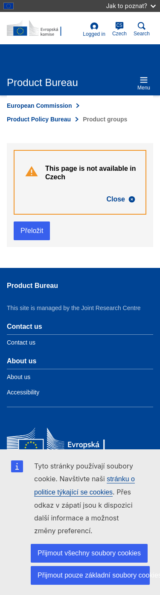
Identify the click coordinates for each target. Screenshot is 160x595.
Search (142, 29)
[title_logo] (43, 28)
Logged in (94, 29)
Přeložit (31, 230)
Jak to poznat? (131, 5)
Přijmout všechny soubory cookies (89, 553)
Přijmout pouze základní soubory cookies (94, 575)
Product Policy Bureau (39, 119)
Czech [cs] (119, 29)
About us (18, 377)
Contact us (21, 342)
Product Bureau (32, 285)
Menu (143, 83)
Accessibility (23, 392)
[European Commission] (69, 444)
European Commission (39, 105)
